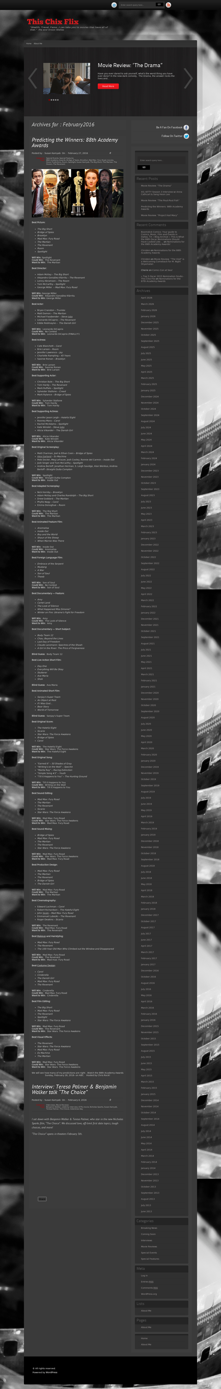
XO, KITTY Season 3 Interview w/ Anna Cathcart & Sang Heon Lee (161, 193)
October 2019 (148, 779)
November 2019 (150, 773)
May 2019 (146, 810)
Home (28, 44)
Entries (147, 1281)
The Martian (108, 162)
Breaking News (149, 1228)
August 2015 (148, 1051)
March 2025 (147, 378)
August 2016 (148, 983)
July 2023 (146, 501)
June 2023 (146, 507)
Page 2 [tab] (51, 100)
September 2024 (150, 415)
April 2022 (146, 594)
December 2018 (150, 841)
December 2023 (150, 470)
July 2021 (146, 649)
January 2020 (148, 761)
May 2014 (146, 1143)
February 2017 (149, 958)
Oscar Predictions (53, 162)
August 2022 (148, 569)
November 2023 (150, 477)
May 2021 (146, 662)
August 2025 (148, 347)
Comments (149, 1288)
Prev (188, 80)
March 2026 (147, 304)
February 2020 (149, 754)
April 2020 (146, 742)
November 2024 (150, 403)
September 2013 (150, 1193)
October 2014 (148, 1112)
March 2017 (147, 952)
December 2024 (150, 396)
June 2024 (146, 433)
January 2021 (148, 686)
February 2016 (149, 1014)
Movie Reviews (62, 1105)
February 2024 (149, 458)
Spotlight (72, 162)
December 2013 (150, 1174)
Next (32, 80)
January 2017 (148, 964)
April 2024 (146, 446)
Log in (144, 1275)
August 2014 (148, 1125)
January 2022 (148, 612)
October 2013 (148, 1186)
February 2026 (149, 310)
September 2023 (150, 489)
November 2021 (150, 625)
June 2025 (146, 359)
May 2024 (146, 439)
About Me (38, 44)
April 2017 (146, 946)
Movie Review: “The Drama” (130, 65)
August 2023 (148, 495)
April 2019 (146, 816)
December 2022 (150, 544)
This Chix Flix (53, 22)
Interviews (50, 1105)
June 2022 (146, 581)
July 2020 (146, 724)
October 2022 (148, 557)
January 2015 (148, 1094)
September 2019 (150, 785)
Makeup (41, 936)
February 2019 (149, 828)
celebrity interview (70, 1107)
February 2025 (149, 384)
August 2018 (148, 866)
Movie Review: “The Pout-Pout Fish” (160, 200)
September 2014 (150, 1119)
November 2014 (150, 1106)
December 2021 (150, 619)
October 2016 (148, 977)
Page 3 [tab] (53, 100)
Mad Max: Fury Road (97, 160)
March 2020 (147, 748)
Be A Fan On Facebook (169, 127)
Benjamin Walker (53, 1107)
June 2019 (146, 804)
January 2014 (148, 1168)
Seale (46, 913)
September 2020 (150, 711)
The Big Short (96, 162)
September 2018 (150, 859)
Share (42, 1199)
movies (110, 160)
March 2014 (147, 1156)
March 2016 (147, 1008)
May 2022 (146, 588)
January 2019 (148, 835)
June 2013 (146, 1211)
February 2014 (149, 1162)
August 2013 (148, 1199)
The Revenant (59, 164)
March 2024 (147, 452)
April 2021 (146, 668)
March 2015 (147, 1082)
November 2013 (150, 1180)
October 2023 (148, 483)
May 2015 (146, 1069)
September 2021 (150, 637)
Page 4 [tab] (55, 100)
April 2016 (146, 1001)
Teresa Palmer (52, 1109)
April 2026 (146, 298)
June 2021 (146, 656)
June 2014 (146, 1137)
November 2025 (150, 329)
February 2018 (149, 903)
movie (86, 1107)
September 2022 (150, 563)
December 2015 (150, 1026)
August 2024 (148, 421)
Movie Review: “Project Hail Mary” (159, 215)
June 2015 (146, 1063)
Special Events (52, 158)
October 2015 (148, 1038)
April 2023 (146, 520)
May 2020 (146, 736)
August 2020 (148, 717)
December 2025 (150, 322)
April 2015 (146, 1075)
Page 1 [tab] (49, 100)
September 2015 (150, 1045)
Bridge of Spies (72, 160)
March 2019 (147, 822)
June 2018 (146, 878)
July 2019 (146, 798)
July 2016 (146, 989)
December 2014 (150, 1100)
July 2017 (146, 933)
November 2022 (150, 551)
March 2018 (147, 896)
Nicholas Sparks (96, 1107)
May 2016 (146, 995)
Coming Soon (148, 1234)
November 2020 (150, 699)
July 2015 (146, 1057)
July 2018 (146, 872)
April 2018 (146, 890)
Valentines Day (76, 1109)
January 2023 (148, 538)
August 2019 (148, 791)
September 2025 (150, 341)
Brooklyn (84, 160)
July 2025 (146, 353)
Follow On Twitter (172, 136)
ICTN (81, 1107)
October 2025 (148, 335)
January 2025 (148, 390)
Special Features (67, 158)
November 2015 (150, 1032)
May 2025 (146, 366)
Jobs (70, 316)
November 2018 (150, 847)
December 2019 (150, 767)
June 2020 (146, 730)
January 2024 (148, 464)
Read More (108, 86)
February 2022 (149, 606)
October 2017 (148, 921)
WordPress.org (149, 1294)
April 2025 (146, 372)
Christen (145, 250)
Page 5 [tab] (58, 100)
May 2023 (146, 514)
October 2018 (148, 853)
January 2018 (148, 909)
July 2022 (146, 575)
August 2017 (148, 927)
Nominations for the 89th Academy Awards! (162, 243)
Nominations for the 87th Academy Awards (161, 279)
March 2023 (147, 526)
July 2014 (146, 1131)
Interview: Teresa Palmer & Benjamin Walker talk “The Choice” (74, 1090)
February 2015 (149, 1088)
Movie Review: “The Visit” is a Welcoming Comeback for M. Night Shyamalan (162, 261)
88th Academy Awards (56, 160)
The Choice (64, 1109)
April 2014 (146, 1149)
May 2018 (146, 884)
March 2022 (147, 600)
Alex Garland (44, 456)
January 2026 (148, 316)
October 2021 (148, 631)
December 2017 (150, 915)
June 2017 (146, 940)
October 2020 (148, 705)
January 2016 (148, 1020)
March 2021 (147, 674)
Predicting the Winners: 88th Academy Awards (75, 143)
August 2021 (148, 643)
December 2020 (150, 693)
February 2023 (149, 532)
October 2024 (148, 409)
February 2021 (149, 680)
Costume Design (46, 965)
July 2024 (146, 427)
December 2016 (150, 970)
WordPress (51, 1372)
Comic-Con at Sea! (162, 270)
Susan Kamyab (83, 162)
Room (64, 162)
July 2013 (146, 1205)
